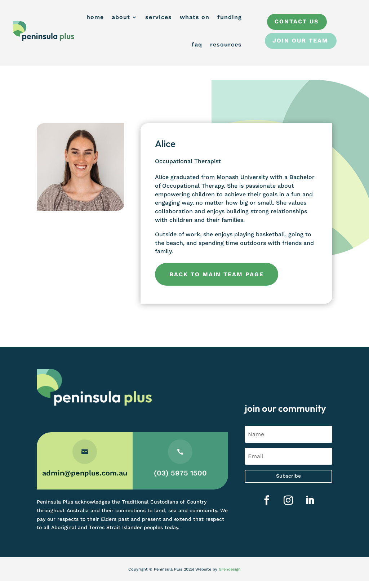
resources (226, 44)
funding (229, 17)
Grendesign (230, 569)
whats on (194, 17)
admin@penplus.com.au (84, 473)
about (121, 17)
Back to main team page (216, 274)
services (158, 17)
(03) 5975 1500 (180, 473)
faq (197, 44)
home (95, 17)
